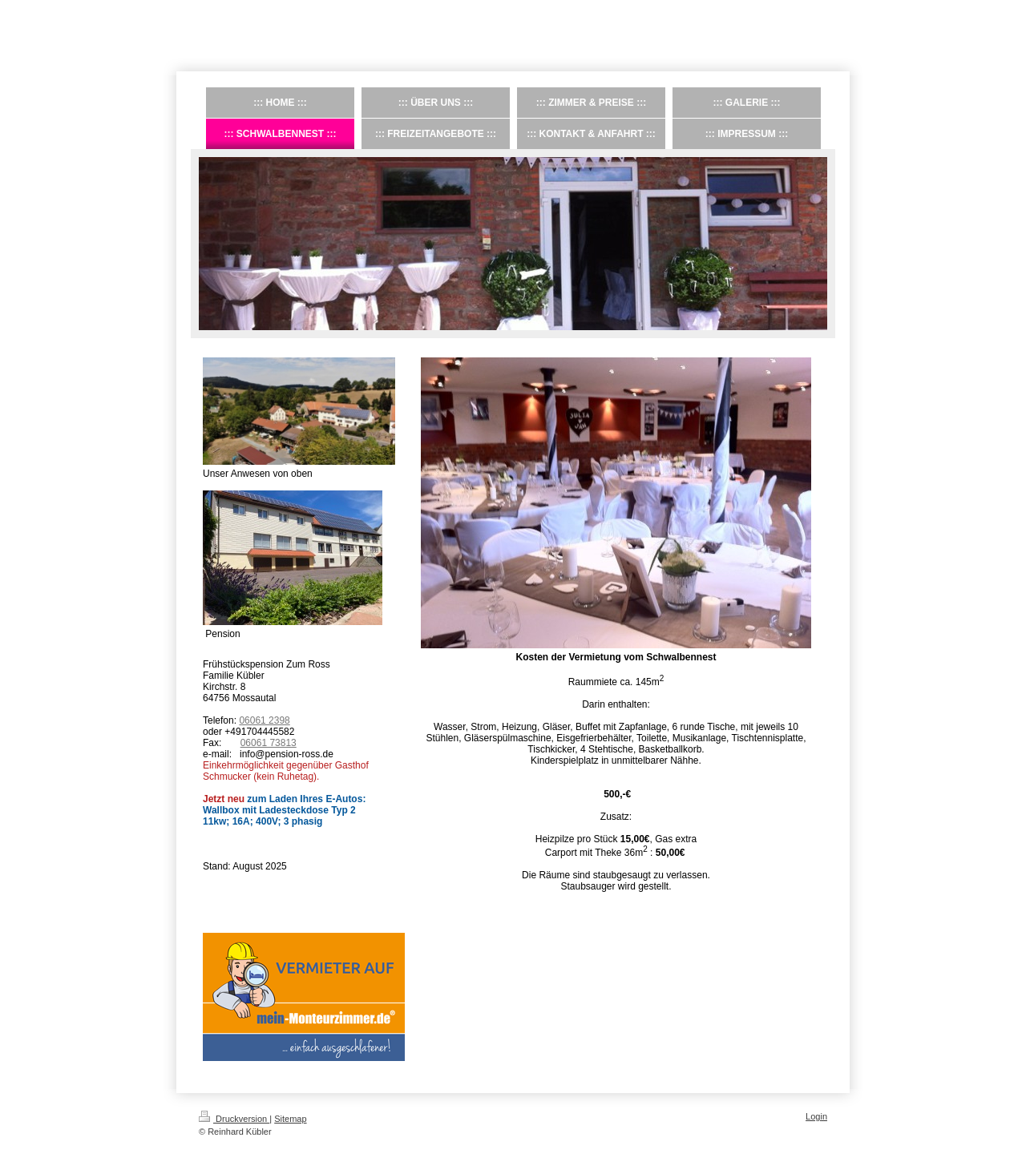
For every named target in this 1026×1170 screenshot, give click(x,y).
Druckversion (234, 1119)
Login (816, 1116)
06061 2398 (264, 720)
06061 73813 (268, 742)
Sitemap (290, 1119)
